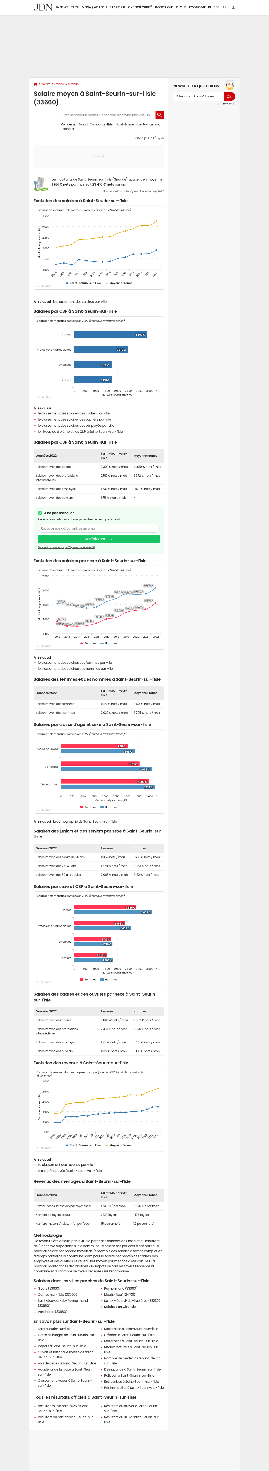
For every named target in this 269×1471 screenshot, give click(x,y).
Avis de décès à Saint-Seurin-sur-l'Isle (67, 1363)
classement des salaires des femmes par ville (76, 662)
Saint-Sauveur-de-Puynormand (138, 124)
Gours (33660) (49, 1288)
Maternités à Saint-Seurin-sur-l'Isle (131, 1341)
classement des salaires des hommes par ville (77, 668)
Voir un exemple (226, 103)
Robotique (164, 7)
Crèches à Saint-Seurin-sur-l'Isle (129, 1334)
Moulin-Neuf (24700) (120, 1294)
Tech (75, 7)
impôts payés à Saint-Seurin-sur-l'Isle (73, 1170)
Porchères (68, 128)
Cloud (181, 7)
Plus (213, 7)
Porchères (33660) (52, 1311)
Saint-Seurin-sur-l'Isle (54, 1328)
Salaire (45, 84)
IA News (62, 7)
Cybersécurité (140, 7)
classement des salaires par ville (81, 301)
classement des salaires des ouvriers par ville (76, 419)
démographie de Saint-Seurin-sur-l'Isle (86, 821)
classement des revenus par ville (67, 1164)
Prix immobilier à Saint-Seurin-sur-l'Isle (134, 1387)
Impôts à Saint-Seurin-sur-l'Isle (62, 1346)
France (59, 84)
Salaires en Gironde (120, 1306)
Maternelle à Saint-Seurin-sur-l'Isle (131, 1328)
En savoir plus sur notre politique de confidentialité (66, 547)
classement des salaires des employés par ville (77, 425)
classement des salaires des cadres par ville (75, 413)
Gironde (73, 84)
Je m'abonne (95, 538)
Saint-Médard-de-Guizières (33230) (132, 1300)
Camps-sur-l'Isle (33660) (57, 1294)
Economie (197, 7)
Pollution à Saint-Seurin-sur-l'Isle (129, 1375)
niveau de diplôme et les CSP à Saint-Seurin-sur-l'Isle (82, 431)
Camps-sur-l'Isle (101, 124)
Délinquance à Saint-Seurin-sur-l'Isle (132, 1369)
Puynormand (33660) (120, 1288)
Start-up (117, 7)
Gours (82, 124)
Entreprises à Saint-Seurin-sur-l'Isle (131, 1381)
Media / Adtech (94, 7)
